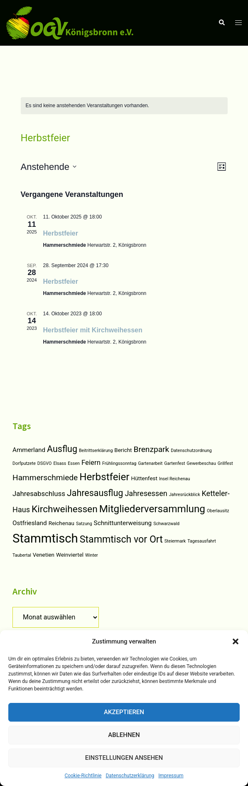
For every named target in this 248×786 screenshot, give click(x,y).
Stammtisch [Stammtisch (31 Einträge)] (45, 538)
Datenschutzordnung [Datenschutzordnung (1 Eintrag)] (191, 450)
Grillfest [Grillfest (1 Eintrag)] (225, 463)
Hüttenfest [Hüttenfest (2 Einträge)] (144, 478)
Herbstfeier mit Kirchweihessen (92, 330)
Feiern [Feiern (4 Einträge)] (91, 462)
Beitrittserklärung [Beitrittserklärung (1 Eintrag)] (96, 450)
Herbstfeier (60, 233)
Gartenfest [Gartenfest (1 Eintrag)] (174, 463)
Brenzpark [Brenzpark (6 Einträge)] (151, 449)
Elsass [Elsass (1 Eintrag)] (59, 463)
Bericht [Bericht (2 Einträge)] (123, 450)
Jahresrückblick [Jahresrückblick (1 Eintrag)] (184, 494)
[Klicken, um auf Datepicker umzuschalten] (48, 167)
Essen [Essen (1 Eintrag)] (74, 463)
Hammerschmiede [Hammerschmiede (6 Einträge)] (45, 477)
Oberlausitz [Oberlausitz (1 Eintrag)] (218, 510)
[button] (235, 641)
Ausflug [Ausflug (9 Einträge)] (62, 449)
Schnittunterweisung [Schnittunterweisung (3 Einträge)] (123, 523)
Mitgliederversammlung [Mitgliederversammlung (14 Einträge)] (152, 509)
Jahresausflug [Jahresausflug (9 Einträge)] (95, 493)
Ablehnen (124, 735)
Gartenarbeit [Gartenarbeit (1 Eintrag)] (150, 463)
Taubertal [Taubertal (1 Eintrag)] (21, 555)
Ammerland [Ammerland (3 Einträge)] (28, 450)
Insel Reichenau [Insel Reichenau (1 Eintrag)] (174, 478)
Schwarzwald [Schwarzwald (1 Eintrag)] (166, 523)
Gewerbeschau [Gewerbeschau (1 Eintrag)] (201, 463)
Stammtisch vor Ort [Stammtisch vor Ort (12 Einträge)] (121, 539)
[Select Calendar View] (222, 167)
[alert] (88, 105)
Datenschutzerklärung (130, 776)
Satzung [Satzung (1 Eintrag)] (84, 523)
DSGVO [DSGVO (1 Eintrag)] (44, 463)
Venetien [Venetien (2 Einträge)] (43, 555)
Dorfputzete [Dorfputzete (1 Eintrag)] (24, 463)
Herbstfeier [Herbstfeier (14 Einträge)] (104, 477)
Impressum (170, 776)
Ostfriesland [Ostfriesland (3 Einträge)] (29, 523)
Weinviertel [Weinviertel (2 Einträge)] (69, 555)
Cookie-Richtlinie (82, 776)
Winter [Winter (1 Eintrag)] (91, 555)
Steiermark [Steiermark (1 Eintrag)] (175, 541)
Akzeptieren (124, 712)
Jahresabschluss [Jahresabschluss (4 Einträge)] (38, 493)
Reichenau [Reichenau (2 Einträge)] (61, 523)
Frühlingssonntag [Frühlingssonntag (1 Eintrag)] (119, 463)
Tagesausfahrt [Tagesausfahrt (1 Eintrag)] (201, 541)
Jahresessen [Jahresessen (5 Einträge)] (146, 493)
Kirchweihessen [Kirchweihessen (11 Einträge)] (65, 509)
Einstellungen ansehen (124, 757)
